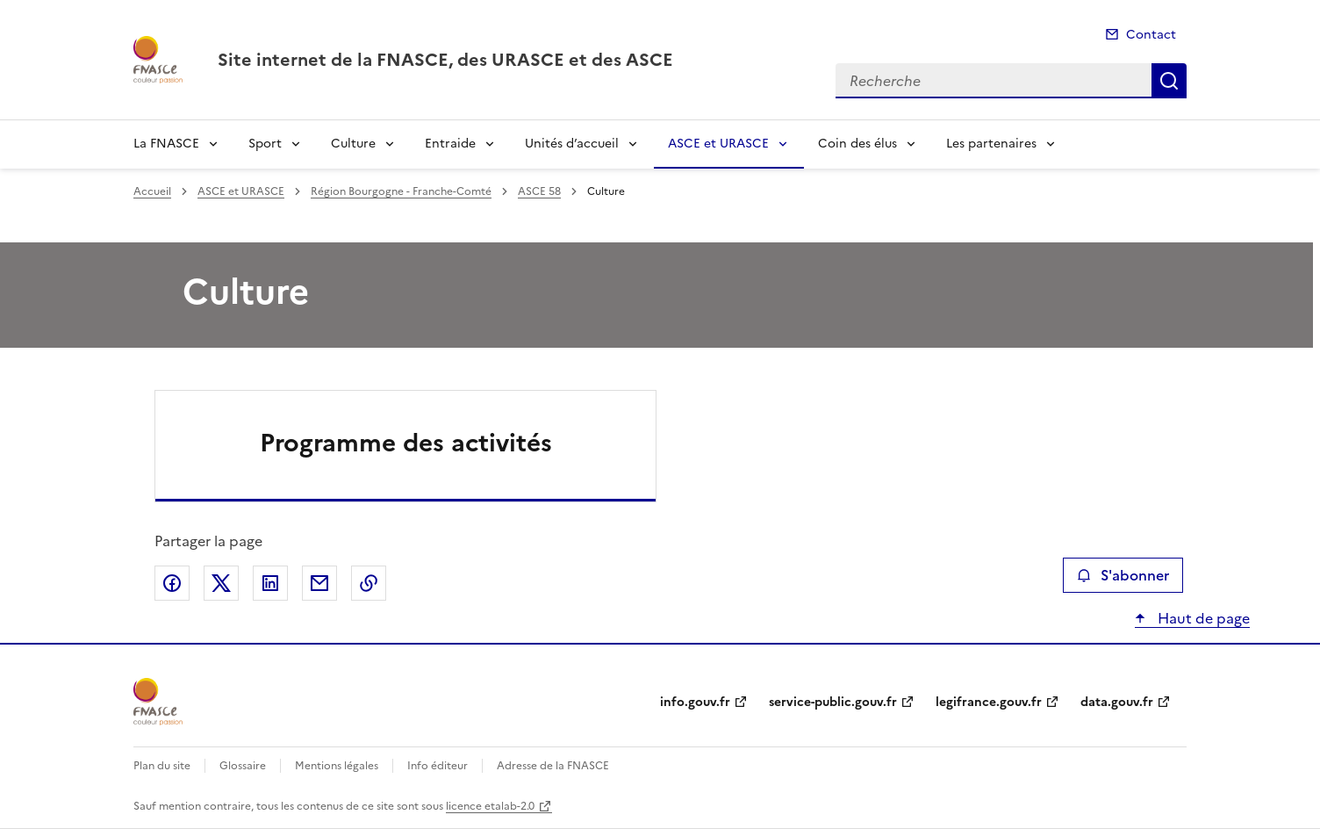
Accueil (152, 191)
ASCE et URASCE (718, 143)
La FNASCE (166, 143)
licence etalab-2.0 (490, 806)
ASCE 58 (539, 191)
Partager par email (319, 583)
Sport (265, 143)
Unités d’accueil (572, 143)
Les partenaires (991, 143)
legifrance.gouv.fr (989, 702)
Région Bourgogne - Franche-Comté (401, 191)
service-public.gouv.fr (833, 702)
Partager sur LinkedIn (270, 583)
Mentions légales (336, 766)
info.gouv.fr (695, 702)
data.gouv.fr (1116, 702)
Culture (353, 143)
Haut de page (1202, 618)
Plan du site (161, 766)
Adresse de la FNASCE (553, 766)
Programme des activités (406, 442)
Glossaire (242, 766)
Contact (1151, 34)
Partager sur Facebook (172, 583)
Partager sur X (221, 583)
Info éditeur (437, 766)
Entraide (450, 143)
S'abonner (1123, 575)
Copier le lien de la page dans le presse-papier (368, 583)
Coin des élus (857, 143)
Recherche (1169, 80)
